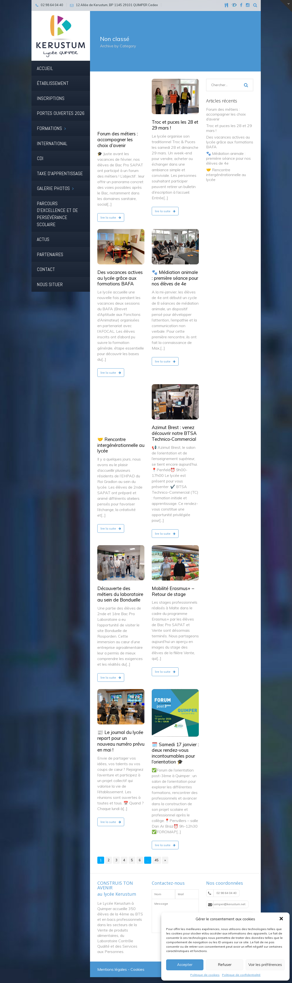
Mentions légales (112, 963)
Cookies (137, 963)
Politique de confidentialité (241, 975)
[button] (282, 919)
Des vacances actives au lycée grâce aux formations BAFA (120, 272)
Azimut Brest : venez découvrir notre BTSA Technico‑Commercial (174, 427)
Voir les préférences (265, 964)
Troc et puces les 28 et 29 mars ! (175, 125)
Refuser (225, 964)
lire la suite (111, 175)
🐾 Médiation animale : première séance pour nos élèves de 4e (175, 272)
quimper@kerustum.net (226, 898)
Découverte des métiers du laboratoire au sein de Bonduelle (120, 588)
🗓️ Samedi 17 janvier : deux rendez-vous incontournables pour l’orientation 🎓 (175, 746)
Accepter (184, 964)
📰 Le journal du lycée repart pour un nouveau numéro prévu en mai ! (120, 734)
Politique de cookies (205, 975)
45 (157, 854)
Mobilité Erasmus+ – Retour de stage (173, 585)
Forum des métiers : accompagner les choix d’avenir (117, 97)
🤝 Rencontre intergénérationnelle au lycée (120, 396)
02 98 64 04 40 (222, 887)
